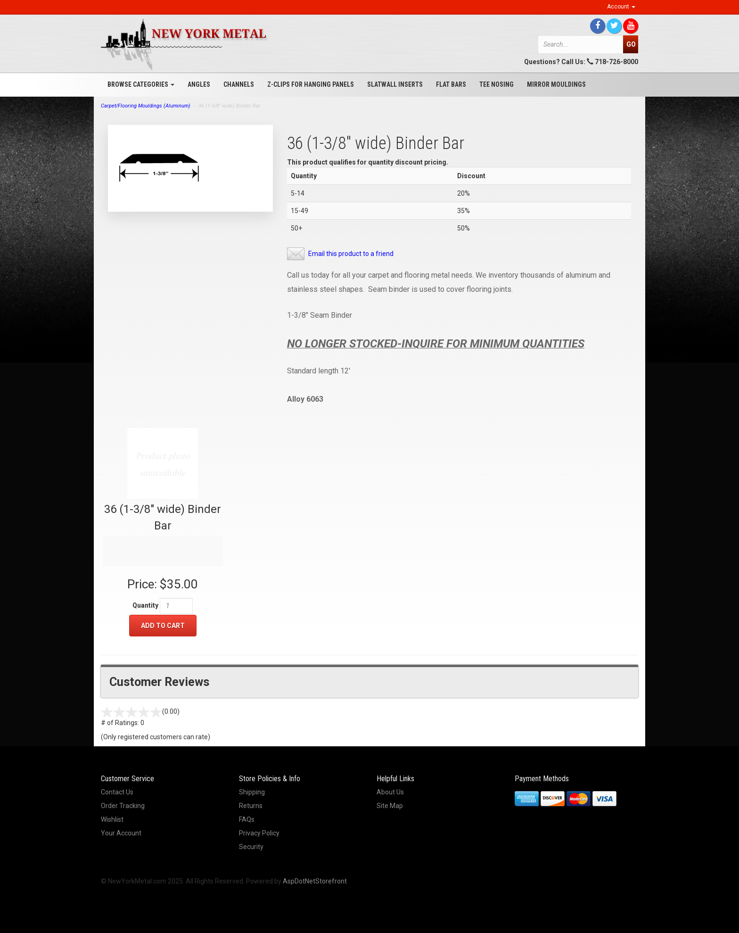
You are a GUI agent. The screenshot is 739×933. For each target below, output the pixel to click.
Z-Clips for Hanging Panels (310, 84)
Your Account (121, 833)
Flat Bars (451, 84)
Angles (199, 84)
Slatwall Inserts (395, 84)
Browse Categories (140, 84)
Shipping (252, 792)
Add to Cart (163, 625)
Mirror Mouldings (556, 84)
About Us (390, 792)
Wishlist (112, 819)
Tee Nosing (496, 84)
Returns (251, 805)
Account (621, 6)
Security (251, 846)
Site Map (390, 805)
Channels (238, 84)
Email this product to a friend (351, 253)
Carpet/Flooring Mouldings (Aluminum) (145, 106)
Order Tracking (123, 805)
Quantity (145, 605)
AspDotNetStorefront (315, 881)
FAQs (247, 819)
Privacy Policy (259, 833)
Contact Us (117, 792)
